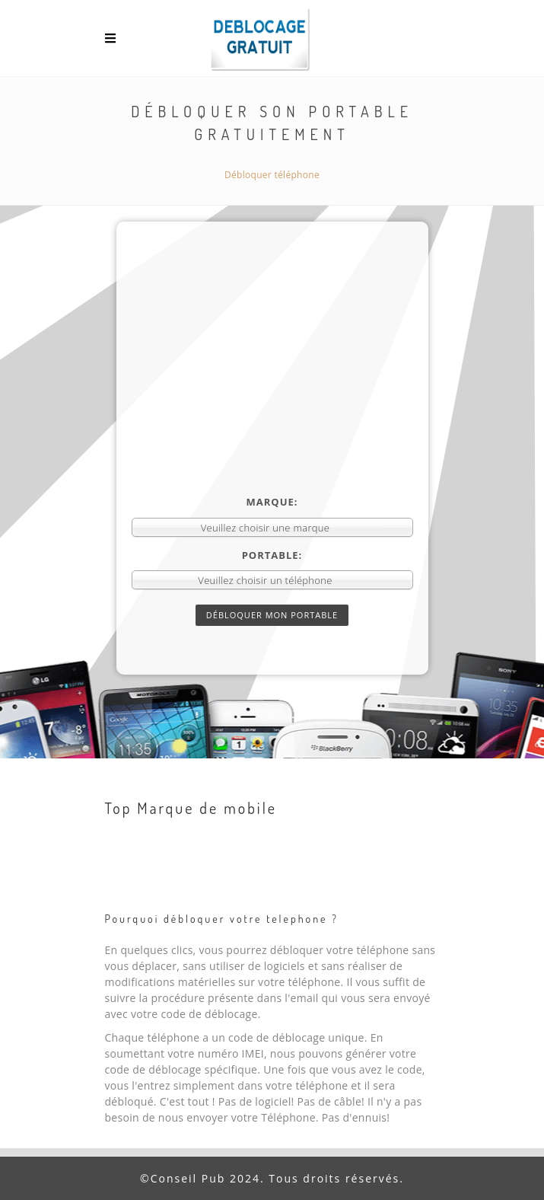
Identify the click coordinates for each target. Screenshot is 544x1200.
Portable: (272, 555)
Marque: (272, 502)
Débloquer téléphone (272, 174)
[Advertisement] (272, 380)
